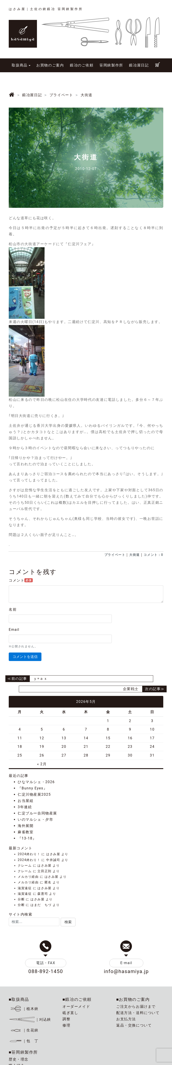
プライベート (114, 555)
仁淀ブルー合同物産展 (37, 813)
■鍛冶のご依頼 (77, 999)
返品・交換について (134, 1025)
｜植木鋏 (24, 1009)
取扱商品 (19, 65)
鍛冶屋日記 (139, 65)
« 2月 (42, 764)
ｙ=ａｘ (40, 678)
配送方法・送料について (138, 1013)
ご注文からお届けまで (136, 1006)
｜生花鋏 (24, 1030)
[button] (68, 922)
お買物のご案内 (50, 65)
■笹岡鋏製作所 (23, 1052)
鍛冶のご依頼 (82, 65)
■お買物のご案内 (133, 999)
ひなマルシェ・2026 (36, 782)
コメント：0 (153, 555)
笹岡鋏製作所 (111, 65)
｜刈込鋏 (30, 1019)
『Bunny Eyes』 (32, 788)
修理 (66, 1025)
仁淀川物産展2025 (34, 794)
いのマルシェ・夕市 (35, 819)
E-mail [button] (126, 963)
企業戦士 (131, 689)
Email (14, 629)
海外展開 (25, 826)
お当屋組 (25, 801)
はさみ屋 (53, 854)
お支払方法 (126, 1019)
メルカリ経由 (28, 877)
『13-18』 (27, 838)
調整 (66, 1019)
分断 (21, 899)
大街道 (134, 555)
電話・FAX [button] (45, 963)
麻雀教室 (25, 832)
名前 (13, 609)
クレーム (25, 865)
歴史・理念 (18, 1059)
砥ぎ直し (70, 1013)
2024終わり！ (29, 854)
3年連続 (25, 807)
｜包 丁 (23, 1041)
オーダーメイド (76, 1006)
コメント (21, 580)
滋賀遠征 (25, 888)
